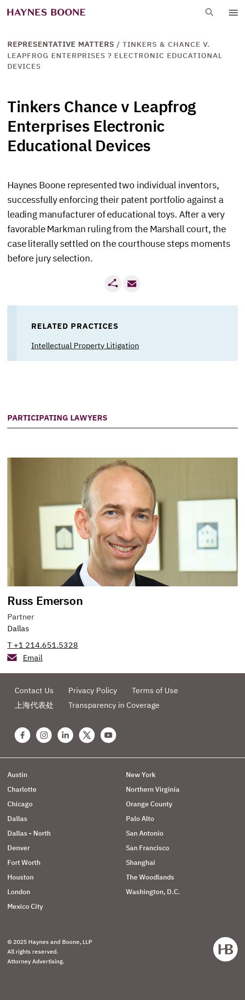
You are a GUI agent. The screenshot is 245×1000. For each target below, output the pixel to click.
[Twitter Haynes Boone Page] (87, 735)
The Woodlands (150, 877)
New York (141, 774)
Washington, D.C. (153, 891)
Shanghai (140, 862)
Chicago (20, 804)
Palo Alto (140, 818)
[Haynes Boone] (46, 12)
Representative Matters (60, 44)
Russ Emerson (45, 600)
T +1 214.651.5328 (42, 645)
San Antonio (144, 833)
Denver (18, 847)
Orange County (149, 804)
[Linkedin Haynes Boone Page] (65, 735)
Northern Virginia (153, 789)
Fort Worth (24, 862)
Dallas (18, 628)
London (18, 891)
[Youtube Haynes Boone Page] (108, 735)
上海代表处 (34, 705)
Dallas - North (29, 833)
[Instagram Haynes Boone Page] (44, 735)
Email (32, 657)
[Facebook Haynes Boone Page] (22, 735)
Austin (17, 774)
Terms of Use (155, 690)
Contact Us (34, 690)
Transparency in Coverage (114, 705)
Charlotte (22, 789)
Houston (20, 877)
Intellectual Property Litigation (85, 345)
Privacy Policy (92, 690)
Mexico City (25, 906)
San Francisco (147, 847)
